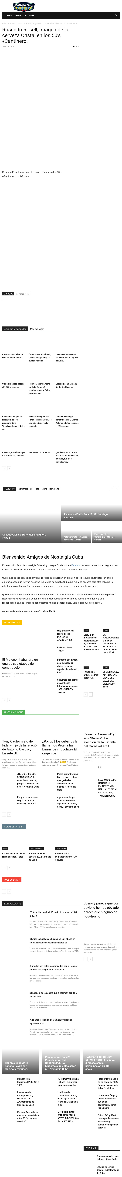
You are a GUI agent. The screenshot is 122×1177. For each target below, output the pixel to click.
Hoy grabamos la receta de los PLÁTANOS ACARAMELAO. (67, 633)
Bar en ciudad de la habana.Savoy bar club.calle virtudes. (16, 1040)
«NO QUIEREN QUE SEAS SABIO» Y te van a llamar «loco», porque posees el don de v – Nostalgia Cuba (27, 761)
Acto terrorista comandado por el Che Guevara (65, 831)
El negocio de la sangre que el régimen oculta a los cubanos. (53, 968)
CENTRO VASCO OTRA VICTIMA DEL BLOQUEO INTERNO (67, 357)
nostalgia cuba (22, 294)
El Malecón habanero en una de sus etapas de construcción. (19, 663)
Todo (12, 23)
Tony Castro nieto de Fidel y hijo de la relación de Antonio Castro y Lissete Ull (19, 732)
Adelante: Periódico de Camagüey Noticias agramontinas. (50, 995)
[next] (117, 489)
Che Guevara (61, 824)
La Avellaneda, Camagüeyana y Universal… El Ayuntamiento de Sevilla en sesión (25, 1072)
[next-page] (9, 468)
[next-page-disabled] (9, 866)
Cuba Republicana (36, 824)
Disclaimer (29, 15)
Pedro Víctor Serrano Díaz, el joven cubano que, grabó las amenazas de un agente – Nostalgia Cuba (67, 761)
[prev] (112, 489)
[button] (116, 15)
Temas (18, 15)
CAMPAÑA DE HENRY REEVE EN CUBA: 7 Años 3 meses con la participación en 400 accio (100, 1037)
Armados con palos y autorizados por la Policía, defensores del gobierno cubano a (54, 944)
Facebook (76, 565)
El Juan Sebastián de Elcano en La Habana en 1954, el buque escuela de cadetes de (52, 916)
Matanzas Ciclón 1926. (39, 452)
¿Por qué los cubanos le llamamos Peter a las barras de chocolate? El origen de (59, 732)
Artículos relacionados (15, 329)
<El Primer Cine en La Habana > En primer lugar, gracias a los (67, 1056)
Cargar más (101, 1167)
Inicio (4, 23)
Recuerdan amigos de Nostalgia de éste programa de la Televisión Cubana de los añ (13, 423)
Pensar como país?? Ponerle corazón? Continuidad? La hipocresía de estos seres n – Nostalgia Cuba (60, 1037)
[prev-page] (4, 468)
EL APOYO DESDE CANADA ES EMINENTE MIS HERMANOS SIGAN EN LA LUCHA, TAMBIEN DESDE (108, 769)
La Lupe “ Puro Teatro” (66, 643)
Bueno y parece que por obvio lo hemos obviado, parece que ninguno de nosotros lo (101, 881)
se (99, 750)
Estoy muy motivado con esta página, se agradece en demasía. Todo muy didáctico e (92, 640)
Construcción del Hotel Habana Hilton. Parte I (39, 489)
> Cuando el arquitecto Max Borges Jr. (90, 668)
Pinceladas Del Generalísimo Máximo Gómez (105, 1156)
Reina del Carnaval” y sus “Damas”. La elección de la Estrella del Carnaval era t (99, 726)
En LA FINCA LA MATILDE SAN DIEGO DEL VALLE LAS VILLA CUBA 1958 (110, 671)
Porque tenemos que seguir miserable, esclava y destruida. (28, 777)
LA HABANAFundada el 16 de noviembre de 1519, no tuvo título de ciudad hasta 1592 (111, 640)
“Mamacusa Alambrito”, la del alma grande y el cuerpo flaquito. (40, 357)
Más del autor (37, 329)
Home (9, 15)
